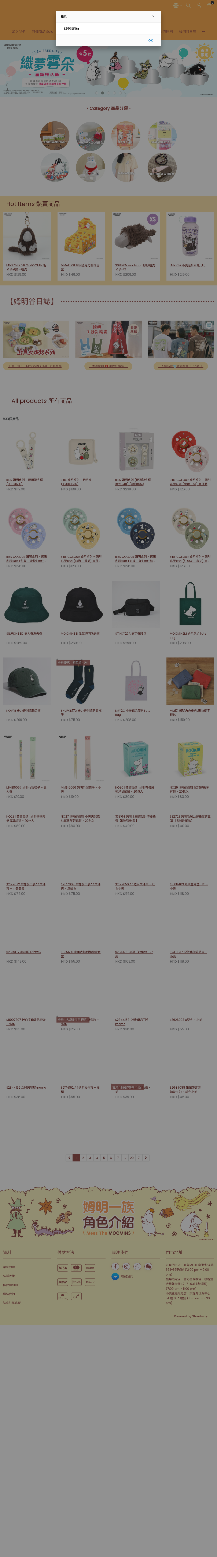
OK (150, 40)
